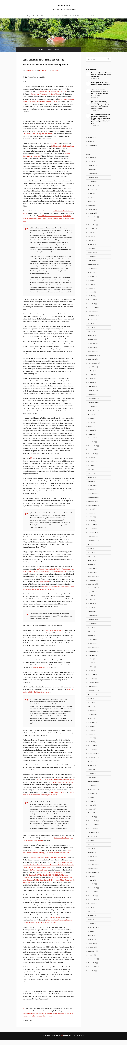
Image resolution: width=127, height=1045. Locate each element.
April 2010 (91, 805)
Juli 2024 (90, 233)
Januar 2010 (91, 817)
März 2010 (91, 809)
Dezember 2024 (92, 217)
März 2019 (91, 481)
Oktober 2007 (92, 896)
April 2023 (91, 292)
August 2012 (91, 722)
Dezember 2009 (92, 821)
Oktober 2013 (92, 686)
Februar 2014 (92, 675)
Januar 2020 (91, 442)
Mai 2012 (90, 734)
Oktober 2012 (92, 714)
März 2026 (91, 161)
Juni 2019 (90, 469)
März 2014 (91, 671)
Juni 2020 (90, 422)
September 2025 (92, 185)
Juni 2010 (90, 801)
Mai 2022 (90, 331)
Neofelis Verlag (44, 591)
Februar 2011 (92, 769)
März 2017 (91, 564)
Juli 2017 (90, 548)
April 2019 (91, 477)
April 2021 (91, 382)
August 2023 (91, 276)
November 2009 (92, 824)
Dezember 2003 (92, 959)
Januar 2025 (91, 213)
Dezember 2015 (92, 615)
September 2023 (92, 272)
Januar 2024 (91, 256)
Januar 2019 (91, 489)
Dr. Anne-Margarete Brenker (38, 879)
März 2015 (91, 635)
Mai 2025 (90, 201)
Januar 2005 (91, 947)
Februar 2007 (92, 919)
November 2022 (92, 307)
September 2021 (92, 363)
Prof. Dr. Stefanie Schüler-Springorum (60, 889)
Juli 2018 (90, 509)
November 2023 (92, 264)
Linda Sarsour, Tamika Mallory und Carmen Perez (38, 143)
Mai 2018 (90, 513)
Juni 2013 (90, 702)
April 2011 (91, 765)
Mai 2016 (90, 600)
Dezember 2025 (92, 173)
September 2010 (92, 789)
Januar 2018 (91, 528)
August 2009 (91, 836)
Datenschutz (86, 16)
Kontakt (35, 16)
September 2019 (92, 457)
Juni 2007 (90, 911)
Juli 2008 (90, 876)
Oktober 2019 (92, 454)
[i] (23, 1018)
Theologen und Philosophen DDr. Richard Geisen (45, 103)
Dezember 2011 (92, 753)
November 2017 (92, 532)
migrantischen (55, 927)
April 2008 (91, 880)
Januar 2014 (91, 679)
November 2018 (92, 497)
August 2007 (91, 903)
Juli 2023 (90, 280)
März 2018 (91, 521)
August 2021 (91, 367)
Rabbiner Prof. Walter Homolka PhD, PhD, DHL (43, 884)
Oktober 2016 (92, 584)
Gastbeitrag (91, 145)
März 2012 (91, 742)
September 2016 (92, 588)
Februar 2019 (92, 485)
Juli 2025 (90, 193)
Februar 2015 (92, 639)
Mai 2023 (90, 288)
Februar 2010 (92, 813)
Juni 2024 (90, 236)
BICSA (77, 16)
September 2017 (92, 540)
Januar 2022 (91, 347)
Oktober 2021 (92, 359)
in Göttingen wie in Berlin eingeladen (62, 155)
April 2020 (91, 430)
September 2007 (92, 900)
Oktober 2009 (92, 828)
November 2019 (92, 450)
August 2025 (91, 189)
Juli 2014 (90, 659)
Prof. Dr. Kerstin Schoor (41, 889)
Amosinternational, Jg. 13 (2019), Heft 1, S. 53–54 (51, 101)
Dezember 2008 (92, 864)
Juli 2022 (90, 323)
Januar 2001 (91, 971)
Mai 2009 (90, 848)
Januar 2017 (91, 572)
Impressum (96, 16)
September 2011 (92, 757)
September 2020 (92, 410)
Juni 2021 (90, 375)
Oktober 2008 (92, 868)
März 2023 (91, 296)
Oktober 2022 (92, 311)
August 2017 (91, 544)
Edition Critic (68, 16)
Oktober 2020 (92, 406)
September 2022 (92, 315)
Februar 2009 (92, 856)
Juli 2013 (90, 698)
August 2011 (91, 761)
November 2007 (92, 892)
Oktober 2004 (92, 951)
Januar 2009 (91, 860)
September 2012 (92, 718)
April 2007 (91, 915)
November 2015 (92, 619)
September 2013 (92, 690)
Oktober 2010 (92, 785)
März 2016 (91, 607)
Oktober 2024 (92, 225)
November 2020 (92, 402)
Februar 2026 (92, 165)
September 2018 (92, 505)
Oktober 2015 (92, 623)
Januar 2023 (91, 304)
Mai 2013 (90, 706)
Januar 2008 (91, 884)
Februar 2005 (92, 943)
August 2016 (91, 592)
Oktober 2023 (92, 268)
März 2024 (91, 248)
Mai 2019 (90, 473)
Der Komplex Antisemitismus (54, 640)
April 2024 (91, 244)
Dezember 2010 (92, 777)
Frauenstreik (53, 153)
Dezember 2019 (92, 446)
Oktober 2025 (92, 181)
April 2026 (91, 157)
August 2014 (91, 655)
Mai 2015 (90, 631)
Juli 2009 (90, 840)
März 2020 (91, 434)
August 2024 (91, 229)
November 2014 (92, 651)
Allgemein (56, 80)
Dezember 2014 (92, 647)
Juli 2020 (90, 418)
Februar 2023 (92, 300)
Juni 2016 (90, 596)
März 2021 (91, 386)
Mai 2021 (90, 379)
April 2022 (91, 335)
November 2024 (92, 221)
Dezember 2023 (92, 260)
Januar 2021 (91, 394)
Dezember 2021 (92, 351)
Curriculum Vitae (55, 16)
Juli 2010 (90, 797)
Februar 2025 (92, 209)
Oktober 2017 (92, 536)
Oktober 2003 (92, 963)
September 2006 (92, 927)
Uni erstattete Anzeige (57, 802)
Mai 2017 (90, 556)
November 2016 (92, 580)
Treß (28, 892)
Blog (28, 16)
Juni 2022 (90, 327)
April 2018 (91, 517)
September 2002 (92, 967)
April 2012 (91, 738)
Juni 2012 (90, 730)
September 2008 (92, 872)
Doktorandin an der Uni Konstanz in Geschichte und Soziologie (47, 867)
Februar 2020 (92, 438)
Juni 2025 (90, 197)
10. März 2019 (44, 80)
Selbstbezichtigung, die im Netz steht (62, 791)
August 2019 (91, 461)
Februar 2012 (92, 746)
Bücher (43, 16)
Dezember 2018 (92, 493)
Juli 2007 (90, 907)
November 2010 (92, 781)
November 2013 (92, 682)
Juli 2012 (90, 726)
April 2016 (91, 603)
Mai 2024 (90, 240)
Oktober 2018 (92, 501)
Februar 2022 (92, 343)
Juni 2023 (90, 284)
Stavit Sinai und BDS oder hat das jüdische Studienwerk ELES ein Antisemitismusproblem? (47, 66)
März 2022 (91, 339)
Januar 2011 (91, 773)
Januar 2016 (91, 611)
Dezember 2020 (92, 398)
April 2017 (91, 560)
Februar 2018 (92, 525)
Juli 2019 (90, 465)
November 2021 (92, 355)
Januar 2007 (91, 923)
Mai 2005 (90, 935)
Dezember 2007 (92, 888)
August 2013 (91, 694)
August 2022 (91, 319)
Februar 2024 (92, 252)
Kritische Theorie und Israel (41, 677)
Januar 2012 (91, 749)
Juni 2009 (90, 844)
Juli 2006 (90, 931)
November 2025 (92, 177)
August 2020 (91, 414)
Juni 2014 (90, 663)
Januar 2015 (91, 643)
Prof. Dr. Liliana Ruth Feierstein (53, 882)
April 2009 (91, 852)
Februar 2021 (92, 390)
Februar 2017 (92, 568)
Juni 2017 (90, 552)
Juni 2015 (90, 627)
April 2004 (91, 955)
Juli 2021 (90, 371)
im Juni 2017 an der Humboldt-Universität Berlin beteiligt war (55, 789)
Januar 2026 (91, 169)
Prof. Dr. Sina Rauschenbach (60, 887)
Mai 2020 (90, 426)
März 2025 (91, 205)
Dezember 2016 (92, 576)
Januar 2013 (91, 710)
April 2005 (91, 939)
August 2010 (91, 793)
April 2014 (91, 667)
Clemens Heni (63, 5)
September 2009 (92, 832)
